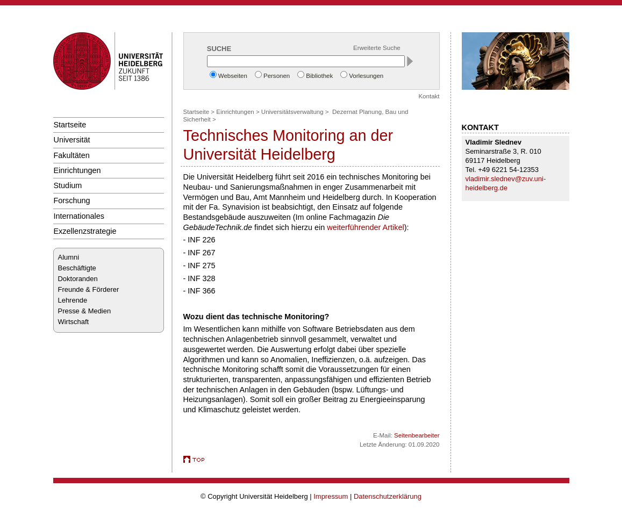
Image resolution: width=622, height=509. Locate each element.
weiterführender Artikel (365, 227)
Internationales (79, 216)
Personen (276, 76)
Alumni (69, 257)
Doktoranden (78, 279)
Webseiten (232, 76)
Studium (68, 185)
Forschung (72, 200)
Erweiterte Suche (377, 48)
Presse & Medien (84, 311)
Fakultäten (72, 155)
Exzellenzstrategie (85, 231)
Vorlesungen (366, 76)
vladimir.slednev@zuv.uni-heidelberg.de (506, 183)
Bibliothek (319, 76)
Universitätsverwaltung (292, 112)
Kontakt (428, 96)
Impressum (330, 496)
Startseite (70, 124)
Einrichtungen (77, 170)
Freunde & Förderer (88, 289)
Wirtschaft (73, 322)
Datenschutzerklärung (387, 496)
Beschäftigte (77, 268)
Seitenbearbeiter (417, 435)
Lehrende (73, 300)
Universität (72, 139)
